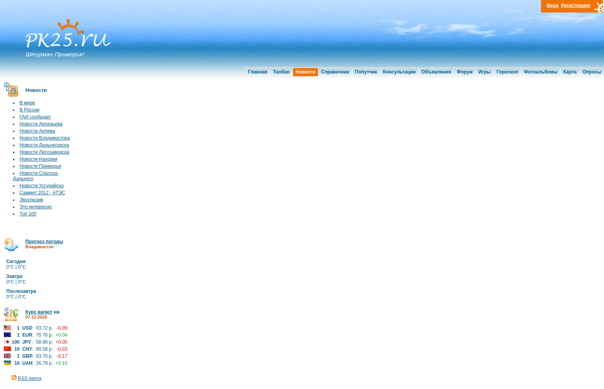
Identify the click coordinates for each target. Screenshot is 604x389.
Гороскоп (507, 72)
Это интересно (36, 207)
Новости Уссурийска (42, 185)
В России (30, 110)
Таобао (281, 72)
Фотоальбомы (540, 72)
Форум (465, 72)
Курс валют (38, 312)
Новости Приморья (40, 166)
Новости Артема (37, 131)
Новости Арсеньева (41, 124)
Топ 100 (28, 214)
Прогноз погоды (44, 241)
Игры (484, 72)
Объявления (436, 72)
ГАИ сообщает (35, 117)
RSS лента (29, 378)
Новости (305, 72)
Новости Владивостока (45, 138)
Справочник (335, 72)
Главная (257, 72)
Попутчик (366, 72)
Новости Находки (38, 159)
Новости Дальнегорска (44, 145)
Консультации (399, 72)
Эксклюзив (31, 200)
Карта (570, 72)
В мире (27, 103)
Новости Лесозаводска (44, 152)
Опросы (591, 72)
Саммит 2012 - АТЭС (42, 192)
